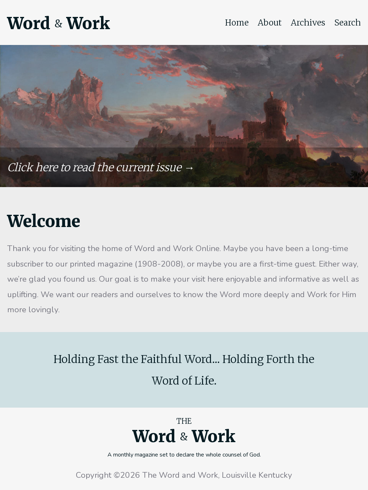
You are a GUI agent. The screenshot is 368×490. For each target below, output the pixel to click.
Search (347, 23)
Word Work (58, 23)
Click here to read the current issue (94, 167)
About (270, 23)
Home (237, 23)
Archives (308, 23)
